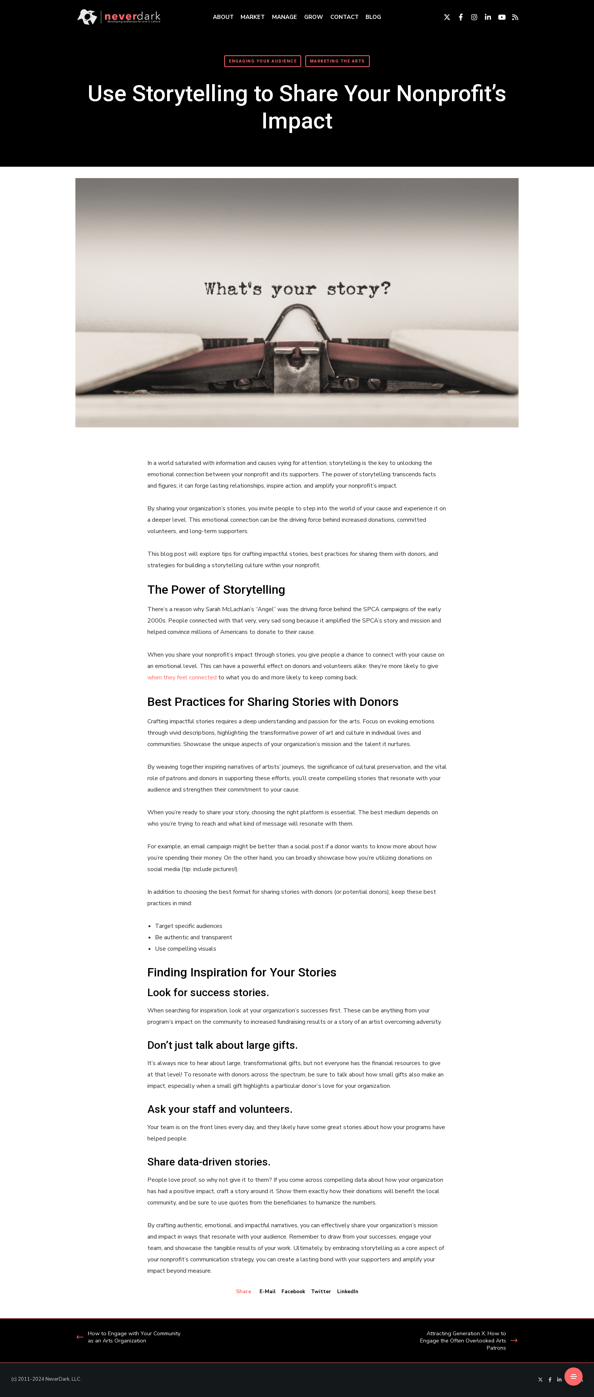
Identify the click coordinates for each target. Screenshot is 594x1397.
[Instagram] (471, 17)
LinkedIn (349, 1291)
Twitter (321, 1291)
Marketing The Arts (337, 61)
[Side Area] (573, 1376)
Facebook (292, 1291)
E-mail (266, 1291)
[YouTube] (498, 17)
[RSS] (512, 17)
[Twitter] (443, 17)
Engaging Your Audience (263, 61)
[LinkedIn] (484, 17)
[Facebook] (457, 17)
